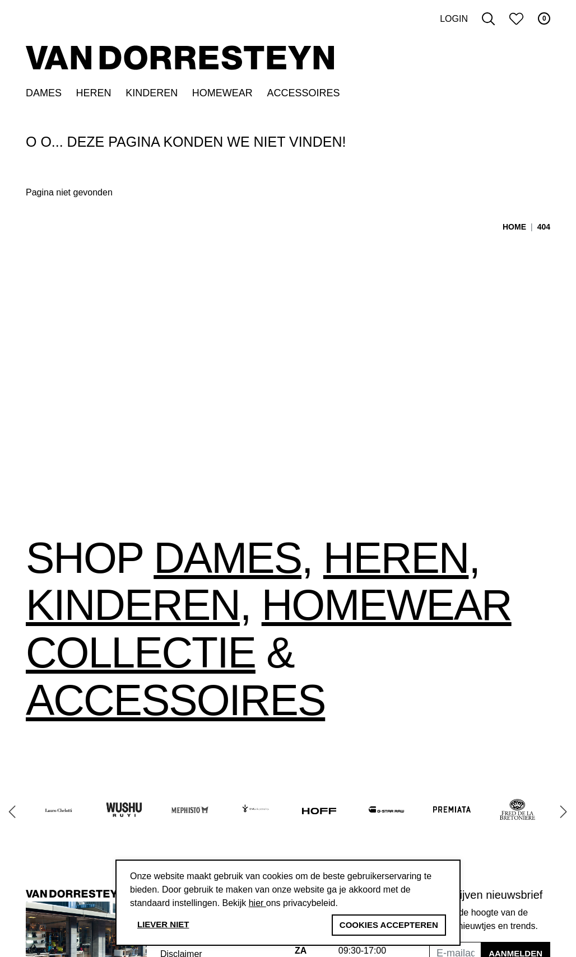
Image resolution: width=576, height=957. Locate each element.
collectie (141, 652)
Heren (94, 93)
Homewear (222, 93)
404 (543, 226)
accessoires (175, 700)
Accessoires (303, 93)
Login (454, 19)
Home (514, 226)
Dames (44, 93)
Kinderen (152, 93)
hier (257, 903)
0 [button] (544, 18)
